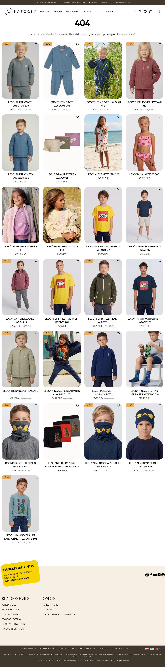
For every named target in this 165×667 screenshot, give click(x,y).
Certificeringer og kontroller (59, 615)
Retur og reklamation (13, 624)
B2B (126, 649)
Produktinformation (13, 629)
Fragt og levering (11, 619)
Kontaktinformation (27, 649)
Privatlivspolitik (50, 649)
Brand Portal (117, 649)
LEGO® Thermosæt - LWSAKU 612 (103, 106)
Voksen (109, 12)
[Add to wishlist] (36, 44)
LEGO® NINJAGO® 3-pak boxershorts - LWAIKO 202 (62, 467)
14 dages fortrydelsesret (99, 2)
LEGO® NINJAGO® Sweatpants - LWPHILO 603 (62, 395)
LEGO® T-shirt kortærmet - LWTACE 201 (62, 323)
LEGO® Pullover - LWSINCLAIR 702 (103, 395)
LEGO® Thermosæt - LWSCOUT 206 (20, 106)
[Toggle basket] (151, 11)
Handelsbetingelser (101, 649)
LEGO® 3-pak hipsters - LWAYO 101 (62, 178)
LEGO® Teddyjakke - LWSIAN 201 (20, 250)
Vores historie (50, 605)
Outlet (98, 12)
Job (39, 649)
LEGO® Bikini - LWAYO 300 (144, 176)
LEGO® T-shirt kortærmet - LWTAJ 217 (144, 250)
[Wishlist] (145, 11)
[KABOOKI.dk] (20, 11)
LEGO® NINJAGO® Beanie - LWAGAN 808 (144, 467)
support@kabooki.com (17, 579)
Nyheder (44, 12)
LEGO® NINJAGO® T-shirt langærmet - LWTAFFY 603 (20, 539)
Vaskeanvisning (10, 615)
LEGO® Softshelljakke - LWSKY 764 (21, 323)
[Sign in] (140, 11)
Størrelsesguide (10, 610)
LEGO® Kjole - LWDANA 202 (103, 176)
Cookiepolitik (64, 649)
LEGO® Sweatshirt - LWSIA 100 (62, 250)
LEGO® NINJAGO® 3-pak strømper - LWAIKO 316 (144, 395)
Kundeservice (9, 605)
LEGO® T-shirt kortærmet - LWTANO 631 (103, 250)
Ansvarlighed (50, 610)
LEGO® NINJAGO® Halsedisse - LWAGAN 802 (20, 467)
